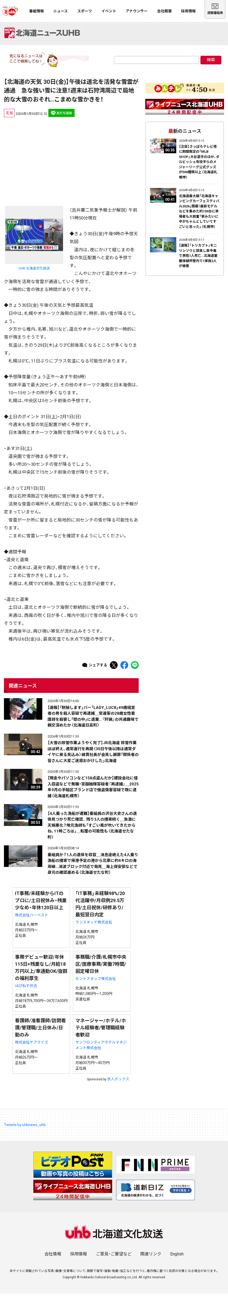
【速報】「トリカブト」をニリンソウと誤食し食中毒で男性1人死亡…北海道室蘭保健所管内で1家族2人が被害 (198, 260)
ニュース (60, 11)
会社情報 (52, 1258)
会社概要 (164, 11)
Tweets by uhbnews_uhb (25, 1129)
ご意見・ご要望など (114, 1258)
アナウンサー (137, 11)
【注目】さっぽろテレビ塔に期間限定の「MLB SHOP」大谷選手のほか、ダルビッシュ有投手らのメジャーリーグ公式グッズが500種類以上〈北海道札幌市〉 (199, 166)
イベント (108, 11)
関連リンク (150, 1258)
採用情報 (188, 11)
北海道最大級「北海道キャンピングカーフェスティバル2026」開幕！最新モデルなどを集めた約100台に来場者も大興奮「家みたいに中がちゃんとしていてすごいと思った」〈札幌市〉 (199, 215)
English (177, 1258)
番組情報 (36, 11)
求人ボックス (118, 1083)
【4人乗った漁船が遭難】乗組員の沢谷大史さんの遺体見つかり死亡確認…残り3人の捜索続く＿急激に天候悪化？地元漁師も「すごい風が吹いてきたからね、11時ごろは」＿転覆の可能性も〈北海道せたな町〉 (92, 830)
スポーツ (84, 11)
